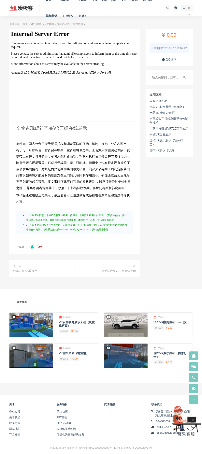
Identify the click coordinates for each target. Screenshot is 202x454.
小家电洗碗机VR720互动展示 (169, 128)
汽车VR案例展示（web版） (168, 106)
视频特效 (52, 16)
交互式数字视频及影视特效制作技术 (169, 120)
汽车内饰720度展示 (25, 270)
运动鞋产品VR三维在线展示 (119, 270)
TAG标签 (14, 434)
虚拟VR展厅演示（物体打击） (166, 142)
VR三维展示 (37, 24)
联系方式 (14, 423)
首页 (25, 24)
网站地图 (14, 428)
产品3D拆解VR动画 (162, 112)
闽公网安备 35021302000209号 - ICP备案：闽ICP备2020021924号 (113, 447)
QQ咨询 (169, 59)
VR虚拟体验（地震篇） (74, 353)
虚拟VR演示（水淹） (163, 150)
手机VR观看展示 (160, 134)
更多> (82, 16)
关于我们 (14, 417)
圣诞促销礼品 (158, 101)
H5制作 (68, 16)
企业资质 (14, 411)
